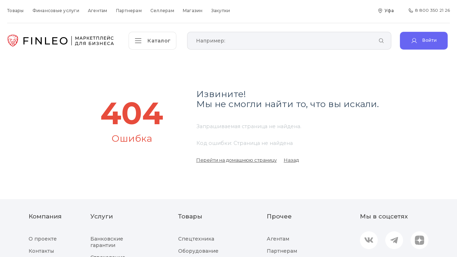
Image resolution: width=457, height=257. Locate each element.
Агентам (97, 10)
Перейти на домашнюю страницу (236, 160)
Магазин (193, 10)
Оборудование (198, 251)
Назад (291, 160)
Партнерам (129, 10)
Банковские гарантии (106, 242)
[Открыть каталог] (154, 41)
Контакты (41, 251)
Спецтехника (196, 239)
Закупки (220, 10)
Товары (15, 10)
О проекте (43, 239)
